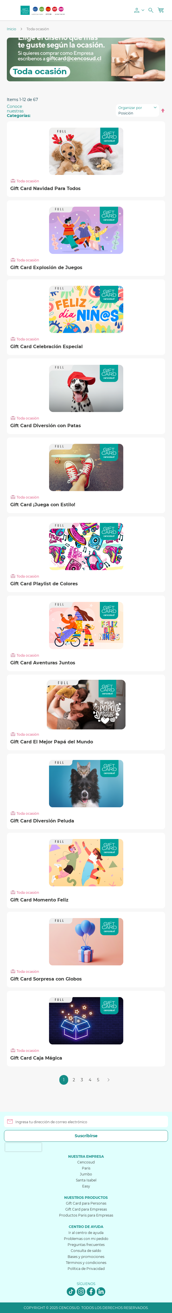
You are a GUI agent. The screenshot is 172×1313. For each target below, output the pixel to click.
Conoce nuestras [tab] (19, 111)
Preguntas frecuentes (86, 1245)
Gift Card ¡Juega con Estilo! (42, 505)
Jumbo (86, 1174)
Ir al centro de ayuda (86, 1233)
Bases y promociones (86, 1256)
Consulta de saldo (86, 1251)
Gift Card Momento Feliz (39, 900)
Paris (86, 1168)
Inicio (12, 29)
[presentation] (23, 1147)
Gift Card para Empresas (86, 1209)
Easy (86, 1186)
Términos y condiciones (86, 1262)
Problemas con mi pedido (86, 1239)
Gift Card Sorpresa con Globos (46, 979)
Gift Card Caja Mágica (36, 1058)
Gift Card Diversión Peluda (42, 821)
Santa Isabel (86, 1180)
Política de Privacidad (86, 1268)
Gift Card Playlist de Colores (44, 584)
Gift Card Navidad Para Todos (45, 188)
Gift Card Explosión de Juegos (46, 267)
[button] (138, 10)
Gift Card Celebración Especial (46, 346)
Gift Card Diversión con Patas (45, 425)
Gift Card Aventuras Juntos (42, 663)
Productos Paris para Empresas (86, 1215)
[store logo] (25, 10)
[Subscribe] (86, 1136)
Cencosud (86, 1162)
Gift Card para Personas (86, 1203)
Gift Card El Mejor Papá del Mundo (51, 742)
